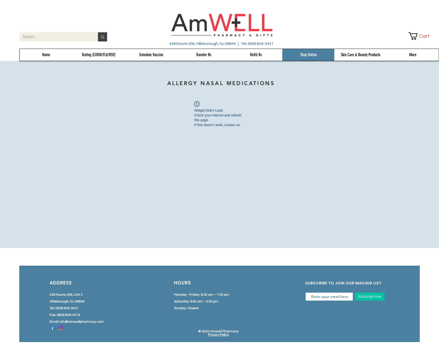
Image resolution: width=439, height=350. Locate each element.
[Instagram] (61, 328)
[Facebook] (52, 328)
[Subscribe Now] (370, 297)
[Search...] (55, 36)
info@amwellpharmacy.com (82, 321)
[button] (422, 36)
